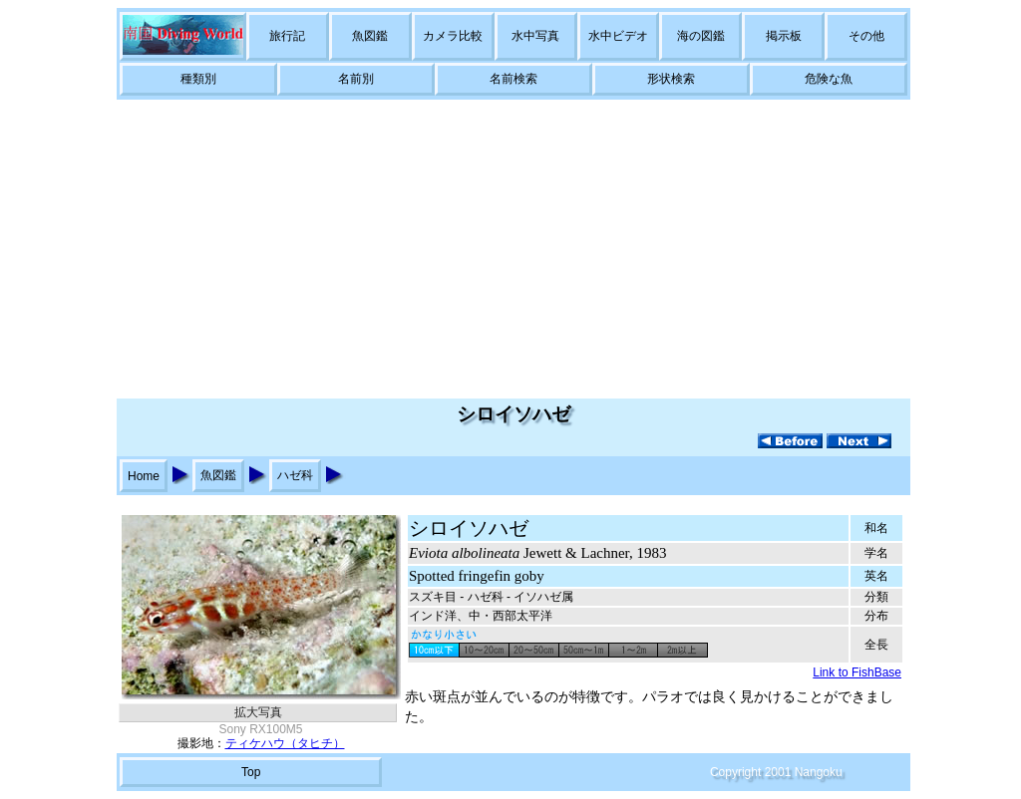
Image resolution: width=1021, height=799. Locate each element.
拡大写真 (258, 712)
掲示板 (784, 36)
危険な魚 (828, 79)
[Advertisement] (510, 249)
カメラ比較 (453, 36)
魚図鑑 (370, 36)
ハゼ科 (295, 475)
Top (250, 772)
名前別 (356, 79)
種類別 (198, 79)
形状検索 (671, 79)
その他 (866, 36)
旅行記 (287, 36)
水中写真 (535, 36)
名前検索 (513, 79)
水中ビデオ (618, 36)
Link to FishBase (857, 672)
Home (144, 476)
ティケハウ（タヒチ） (285, 743)
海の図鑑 (701, 36)
